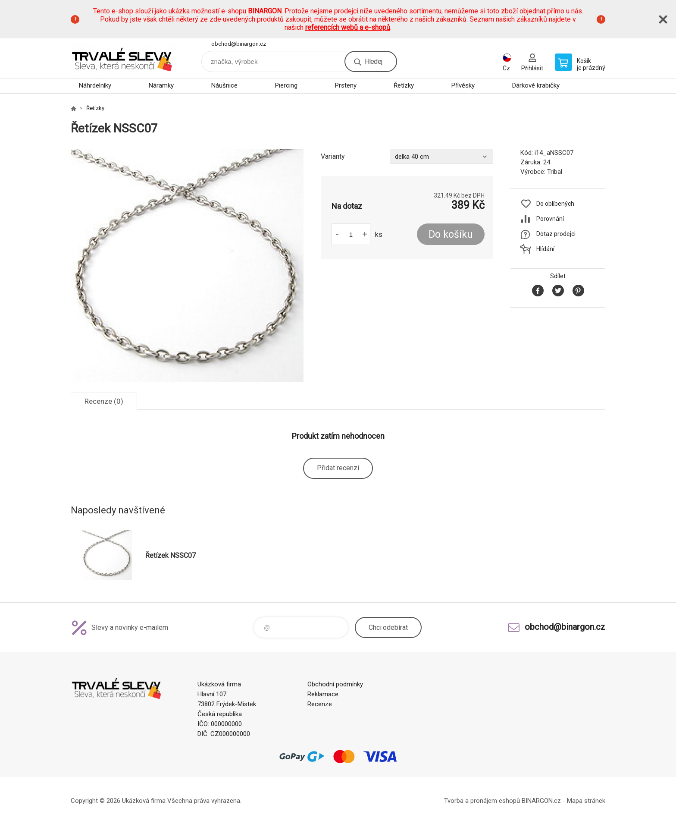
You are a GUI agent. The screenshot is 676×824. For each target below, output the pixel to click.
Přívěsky (463, 85)
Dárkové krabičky (536, 85)
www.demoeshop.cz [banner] (122, 58)
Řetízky (404, 85)
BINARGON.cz (541, 801)
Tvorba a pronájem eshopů (482, 801)
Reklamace (322, 694)
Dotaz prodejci (556, 233)
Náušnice (224, 85)
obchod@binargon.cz (238, 44)
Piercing (286, 85)
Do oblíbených (555, 203)
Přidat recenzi (338, 468)
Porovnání (550, 218)
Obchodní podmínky (335, 684)
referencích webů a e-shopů (347, 27)
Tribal (554, 172)
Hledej (373, 61)
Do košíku (451, 234)
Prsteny (346, 85)
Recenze (319, 704)
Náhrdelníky (95, 85)
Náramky (161, 85)
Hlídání (545, 248)
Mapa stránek (586, 801)
